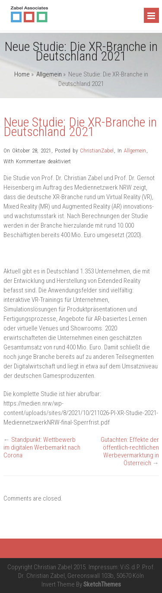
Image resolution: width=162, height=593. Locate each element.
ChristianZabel (97, 150)
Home (22, 74)
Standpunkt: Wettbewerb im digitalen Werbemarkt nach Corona (41, 447)
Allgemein (49, 74)
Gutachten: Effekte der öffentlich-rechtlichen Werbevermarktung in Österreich (130, 451)
